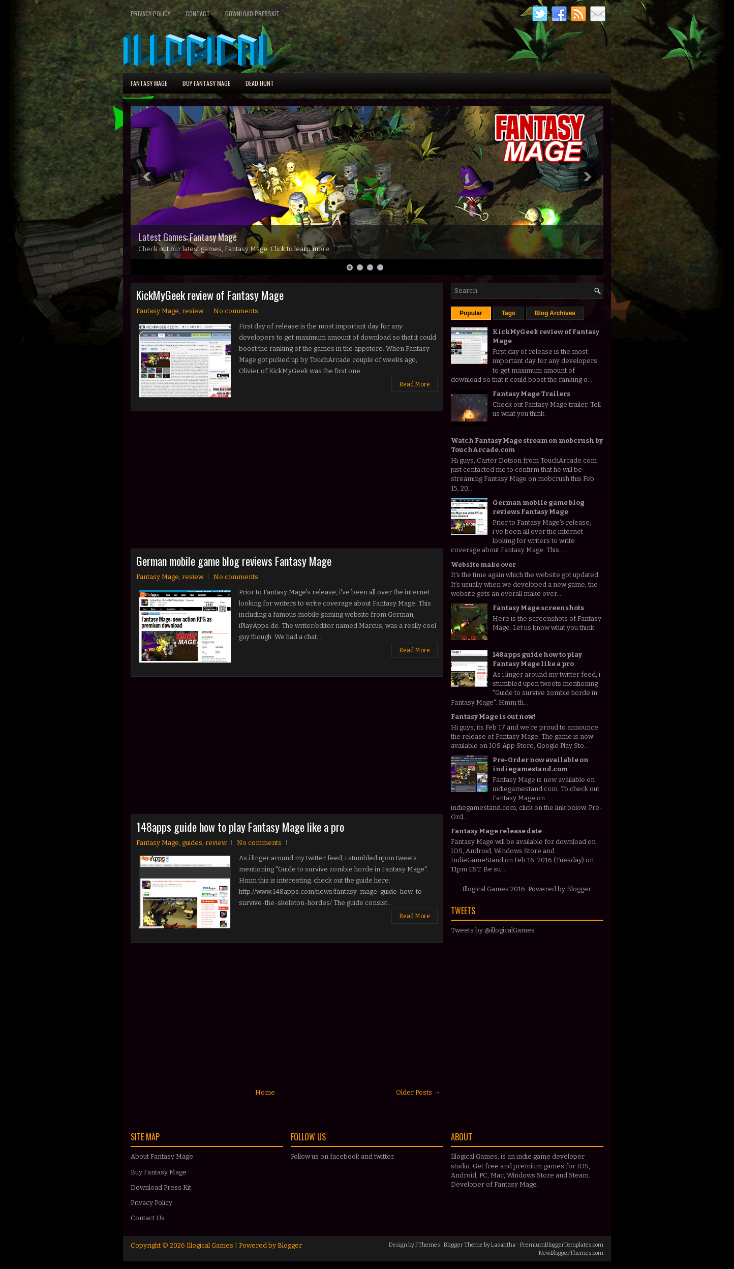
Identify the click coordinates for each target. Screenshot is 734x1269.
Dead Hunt (260, 83)
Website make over (483, 564)
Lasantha (503, 1245)
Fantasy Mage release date (496, 831)
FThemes (427, 1245)
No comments (235, 311)
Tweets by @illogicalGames (493, 930)
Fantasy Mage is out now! (493, 716)
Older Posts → (418, 1092)
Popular (471, 313)
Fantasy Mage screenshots (538, 608)
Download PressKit (252, 13)
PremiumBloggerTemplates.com (561, 1245)
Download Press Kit (161, 1187)
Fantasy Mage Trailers (531, 394)
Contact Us (148, 1218)
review (192, 311)
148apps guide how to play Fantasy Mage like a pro (240, 826)
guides (192, 843)
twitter (383, 1156)
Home (265, 1092)
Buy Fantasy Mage (206, 83)
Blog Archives (555, 313)
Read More (414, 384)
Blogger (579, 889)
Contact (198, 13)
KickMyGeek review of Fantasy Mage (210, 294)
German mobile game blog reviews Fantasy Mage (233, 560)
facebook (344, 1156)
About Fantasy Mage (162, 1156)
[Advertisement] (207, 482)
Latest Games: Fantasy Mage (187, 237)
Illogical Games (210, 1245)
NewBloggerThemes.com (571, 1253)
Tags (508, 313)
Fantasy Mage (149, 83)
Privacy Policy (150, 13)
